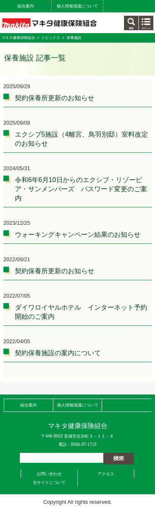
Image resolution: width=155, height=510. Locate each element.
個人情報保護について (77, 6)
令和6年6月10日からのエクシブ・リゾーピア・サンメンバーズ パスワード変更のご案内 (81, 189)
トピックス (50, 38)
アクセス (106, 474)
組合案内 (25, 6)
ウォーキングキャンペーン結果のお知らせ (78, 234)
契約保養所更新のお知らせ (54, 97)
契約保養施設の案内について (58, 352)
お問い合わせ (49, 474)
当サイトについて (49, 482)
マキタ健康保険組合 (18, 38)
